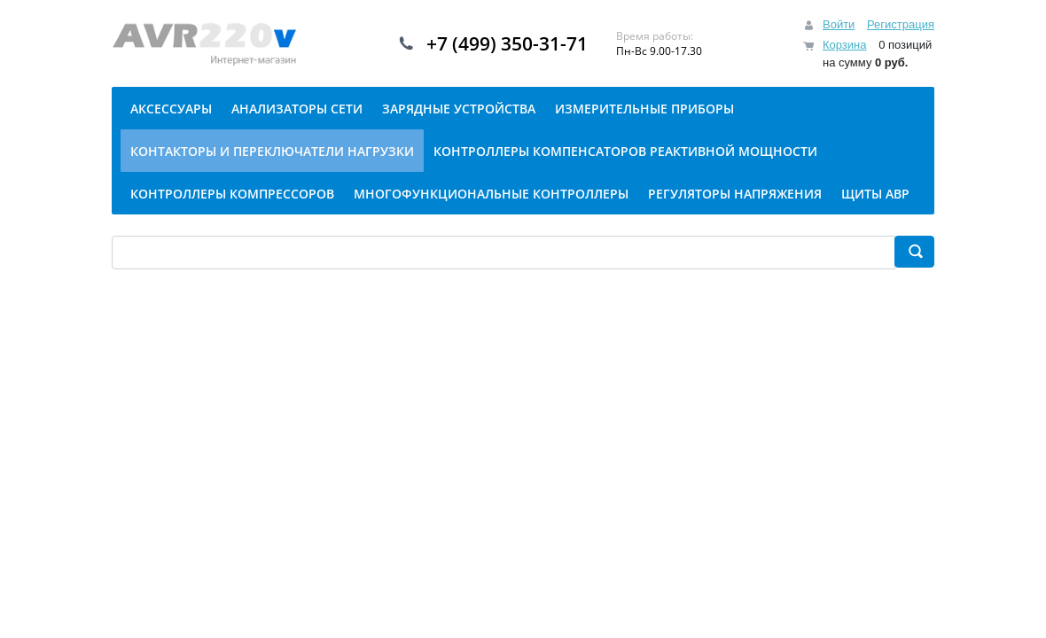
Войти (839, 24)
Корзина (845, 44)
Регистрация (900, 24)
